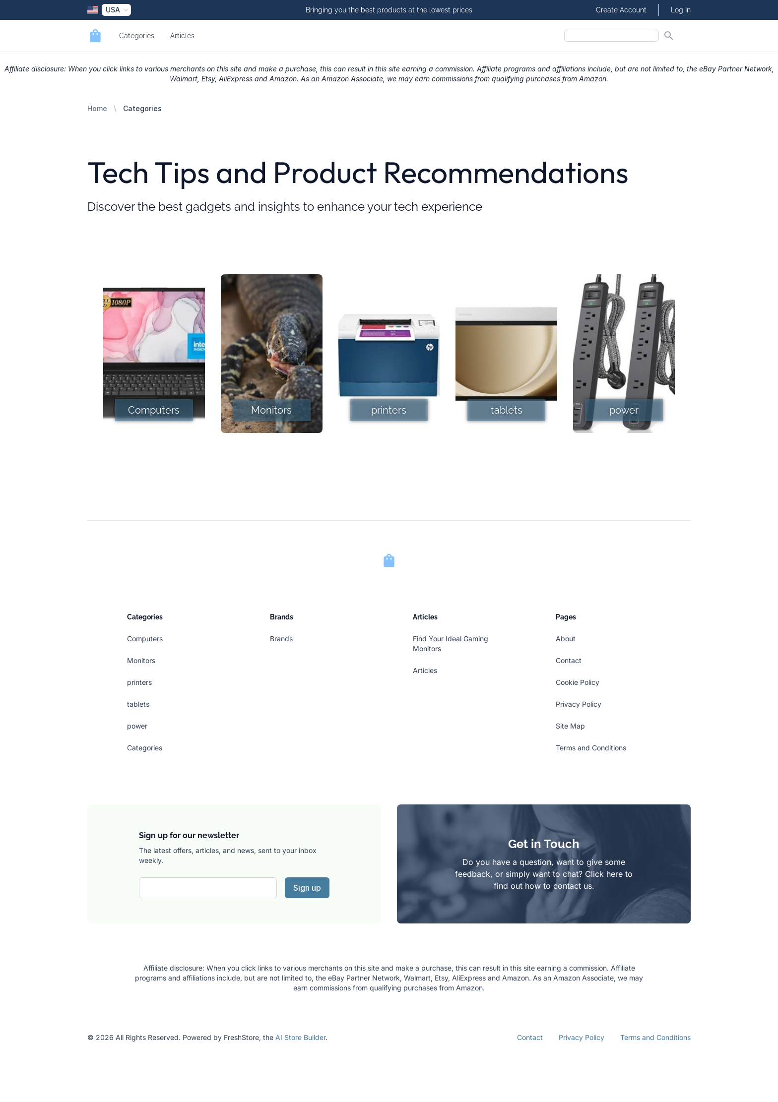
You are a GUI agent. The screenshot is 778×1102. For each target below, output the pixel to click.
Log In (681, 10)
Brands (281, 638)
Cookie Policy (577, 682)
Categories (136, 36)
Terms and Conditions (591, 747)
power (137, 726)
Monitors (141, 660)
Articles (182, 36)
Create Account (621, 10)
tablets (138, 704)
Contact (569, 660)
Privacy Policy (578, 704)
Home (97, 108)
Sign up (307, 888)
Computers (145, 638)
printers (139, 682)
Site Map (570, 726)
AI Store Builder (300, 1037)
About (566, 638)
